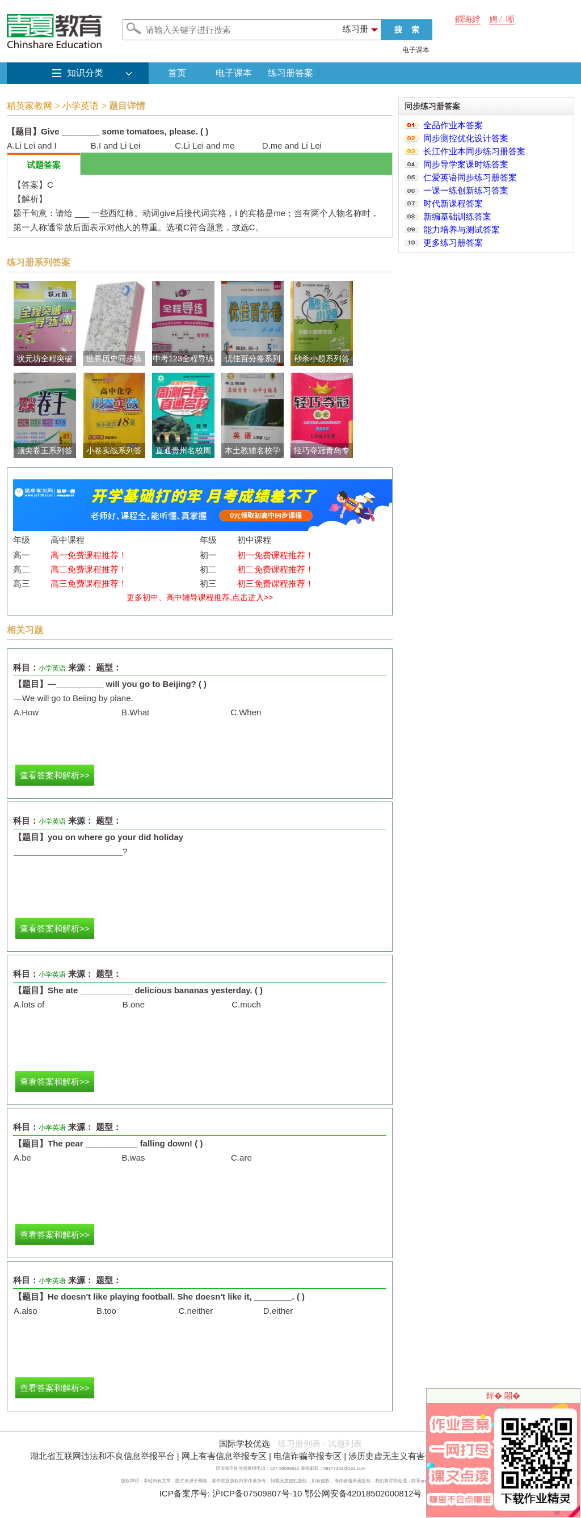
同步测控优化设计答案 (465, 138)
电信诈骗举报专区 (307, 1456)
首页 (177, 73)
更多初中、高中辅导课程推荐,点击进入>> (200, 597)
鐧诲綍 (468, 19)
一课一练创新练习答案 (465, 190)
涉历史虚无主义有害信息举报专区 (412, 1456)
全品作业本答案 (453, 125)
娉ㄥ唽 (502, 19)
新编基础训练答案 (457, 216)
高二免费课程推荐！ (88, 569)
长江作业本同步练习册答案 (474, 151)
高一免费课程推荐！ (88, 555)
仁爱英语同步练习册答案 (470, 177)
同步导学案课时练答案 (465, 164)
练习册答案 (290, 73)
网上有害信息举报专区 (224, 1456)
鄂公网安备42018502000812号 (363, 1493)
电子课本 (416, 50)
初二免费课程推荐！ (275, 569)
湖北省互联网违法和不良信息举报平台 (102, 1456)
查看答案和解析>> (55, 775)
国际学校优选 (244, 1443)
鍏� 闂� (503, 1395)
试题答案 (44, 165)
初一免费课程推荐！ (275, 555)
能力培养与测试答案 (461, 229)
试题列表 (345, 1443)
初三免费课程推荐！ (275, 583)
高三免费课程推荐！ (88, 583)
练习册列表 (299, 1443)
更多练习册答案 (453, 242)
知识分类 (85, 73)
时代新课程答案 (453, 203)
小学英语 (80, 106)
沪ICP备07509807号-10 (257, 1493)
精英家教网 (29, 106)
